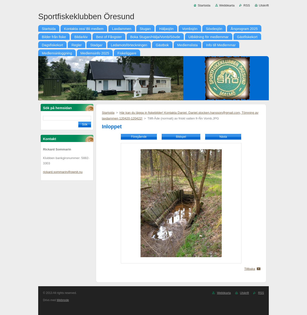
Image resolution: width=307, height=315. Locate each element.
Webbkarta (227, 5)
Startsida (204, 5)
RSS (246, 5)
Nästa (223, 136)
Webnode (63, 300)
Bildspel (181, 136)
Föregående (139, 136)
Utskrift (264, 5)
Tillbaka (249, 269)
